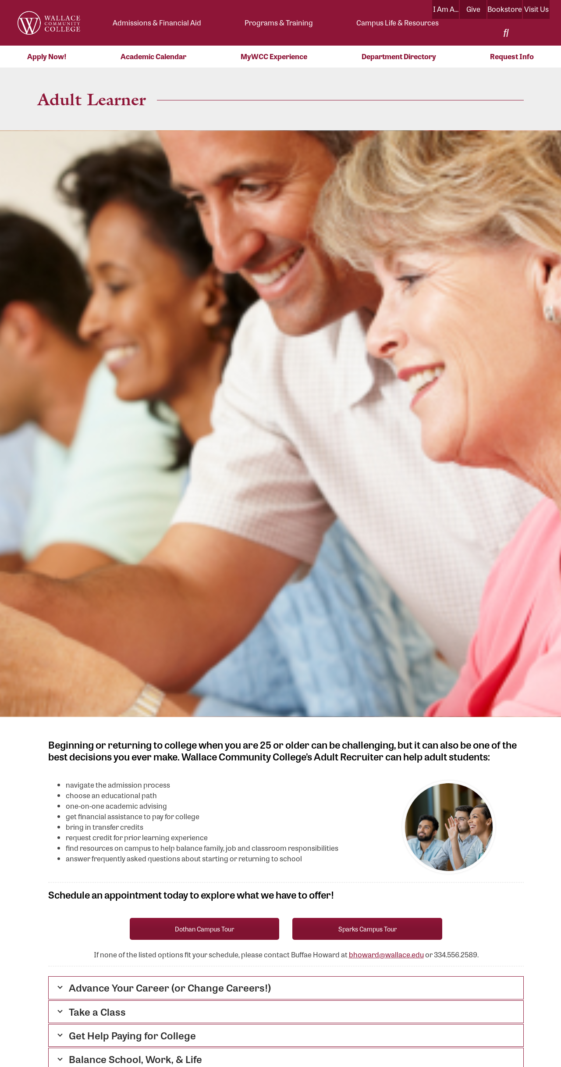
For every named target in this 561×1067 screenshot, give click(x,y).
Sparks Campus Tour (367, 928)
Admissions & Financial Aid (157, 23)
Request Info (512, 56)
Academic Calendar (153, 56)
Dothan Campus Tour (204, 928)
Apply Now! (47, 56)
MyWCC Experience (274, 56)
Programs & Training (279, 23)
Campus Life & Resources (397, 23)
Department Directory (399, 56)
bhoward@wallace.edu (386, 954)
